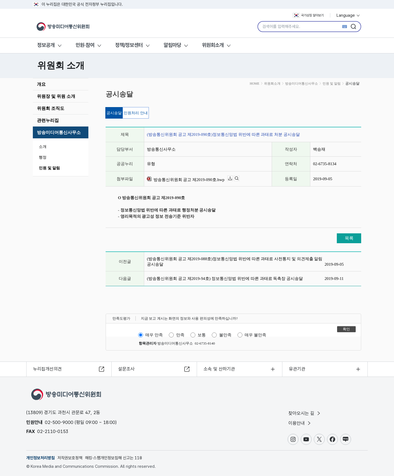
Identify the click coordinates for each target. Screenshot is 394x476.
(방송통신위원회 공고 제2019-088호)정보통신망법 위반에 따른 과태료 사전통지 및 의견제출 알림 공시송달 (234, 261)
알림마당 (172, 45)
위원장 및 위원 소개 (56, 96)
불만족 (225, 335)
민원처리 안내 (136, 113)
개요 (41, 84)
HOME (254, 83)
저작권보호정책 (69, 457)
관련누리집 (48, 120)
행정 (43, 157)
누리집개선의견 (47, 369)
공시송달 (114, 113)
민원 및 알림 (49, 168)
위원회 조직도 (50, 108)
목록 (349, 238)
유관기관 (297, 369)
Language (348, 15)
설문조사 (126, 369)
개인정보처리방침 (40, 457)
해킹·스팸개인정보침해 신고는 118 (113, 457)
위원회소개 (213, 45)
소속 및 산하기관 (219, 369)
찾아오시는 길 (304, 413)
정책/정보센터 (129, 45)
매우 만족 (154, 335)
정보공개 (46, 45)
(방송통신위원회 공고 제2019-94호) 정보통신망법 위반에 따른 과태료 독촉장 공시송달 (225, 278)
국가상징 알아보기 (308, 15)
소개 (43, 147)
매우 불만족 (255, 335)
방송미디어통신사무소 (59, 132)
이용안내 (300, 423)
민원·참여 (85, 45)
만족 (180, 335)
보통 (202, 335)
